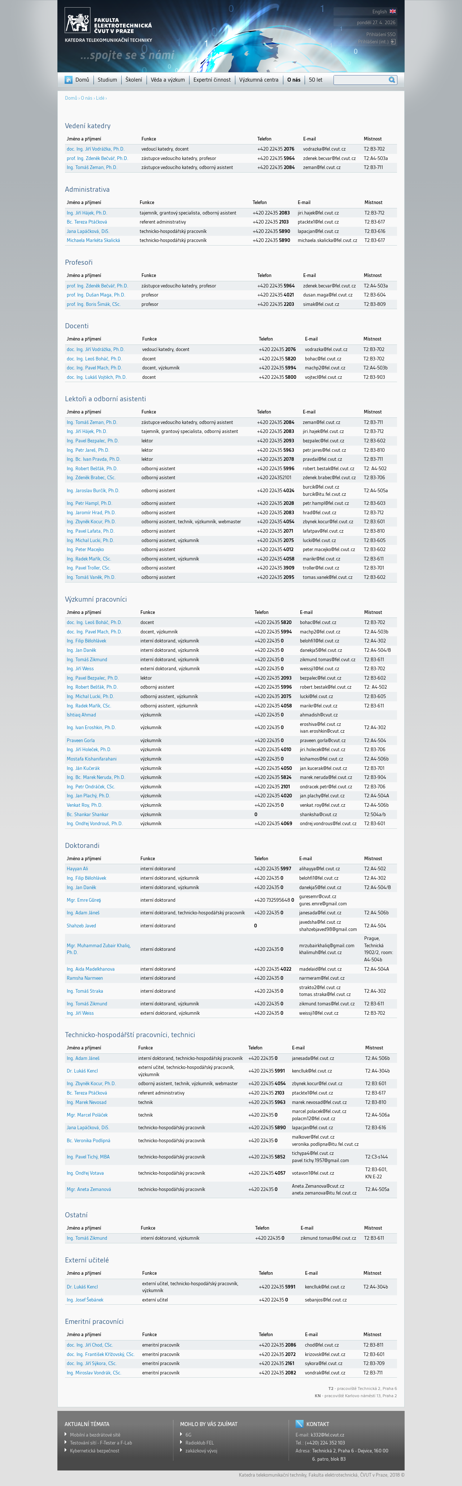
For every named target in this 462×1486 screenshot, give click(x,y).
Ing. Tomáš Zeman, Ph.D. (92, 167)
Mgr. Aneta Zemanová (89, 1189)
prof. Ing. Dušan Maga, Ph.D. (96, 295)
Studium (107, 80)
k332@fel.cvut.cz (327, 1435)
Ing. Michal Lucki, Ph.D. (90, 540)
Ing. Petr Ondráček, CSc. (91, 786)
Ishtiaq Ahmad (81, 715)
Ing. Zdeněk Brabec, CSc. (91, 477)
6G (188, 1435)
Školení (134, 80)
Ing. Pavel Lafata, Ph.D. (91, 531)
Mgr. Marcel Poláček (87, 1115)
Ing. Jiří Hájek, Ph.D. (87, 213)
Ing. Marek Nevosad (86, 1102)
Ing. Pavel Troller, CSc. (89, 568)
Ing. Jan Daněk (81, 650)
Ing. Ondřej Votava (85, 1173)
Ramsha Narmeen (85, 978)
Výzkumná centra (259, 80)
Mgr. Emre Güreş (84, 900)
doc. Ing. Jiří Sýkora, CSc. (92, 1363)
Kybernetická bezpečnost (94, 1450)
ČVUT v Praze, (374, 1475)
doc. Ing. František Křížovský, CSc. (101, 1354)
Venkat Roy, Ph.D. (85, 805)
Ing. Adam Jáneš (83, 912)
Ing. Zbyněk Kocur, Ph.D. (91, 521)
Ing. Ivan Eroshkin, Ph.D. (91, 727)
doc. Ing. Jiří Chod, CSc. (90, 1345)
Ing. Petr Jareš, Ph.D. (88, 450)
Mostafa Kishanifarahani (92, 759)
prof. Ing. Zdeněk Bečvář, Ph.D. (97, 158)
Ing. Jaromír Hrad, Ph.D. (91, 512)
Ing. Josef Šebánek (85, 1300)
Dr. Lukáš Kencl (82, 1071)
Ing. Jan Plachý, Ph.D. (88, 795)
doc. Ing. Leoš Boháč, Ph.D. (94, 358)
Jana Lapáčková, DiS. (88, 231)
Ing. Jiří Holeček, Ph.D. (89, 749)
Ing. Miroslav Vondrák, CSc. (94, 1372)
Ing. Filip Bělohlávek (86, 641)
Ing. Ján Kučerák (83, 768)
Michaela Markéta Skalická (93, 240)
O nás (293, 80)
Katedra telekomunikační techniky (272, 1475)
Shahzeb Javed (81, 925)
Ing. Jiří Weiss (80, 668)
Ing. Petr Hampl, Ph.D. (90, 503)
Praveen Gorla (81, 740)
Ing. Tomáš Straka (85, 991)
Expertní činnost (212, 80)
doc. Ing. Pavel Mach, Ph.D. (94, 368)
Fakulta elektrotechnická (333, 1475)
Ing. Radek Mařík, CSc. (89, 559)
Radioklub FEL (200, 1443)
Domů (82, 80)
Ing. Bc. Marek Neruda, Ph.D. (96, 777)
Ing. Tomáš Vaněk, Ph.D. (91, 577)
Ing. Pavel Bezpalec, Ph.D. (93, 440)
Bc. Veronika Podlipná (88, 1140)
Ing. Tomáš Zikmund (87, 659)
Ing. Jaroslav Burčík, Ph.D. (93, 490)
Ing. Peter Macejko (85, 549)
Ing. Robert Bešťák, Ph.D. (92, 468)
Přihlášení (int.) (373, 41)
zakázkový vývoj (201, 1450)
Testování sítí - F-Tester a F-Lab (101, 1443)
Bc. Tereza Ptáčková (87, 222)
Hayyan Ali (77, 868)
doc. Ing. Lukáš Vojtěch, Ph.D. (97, 377)
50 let (315, 80)
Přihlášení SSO (381, 34)
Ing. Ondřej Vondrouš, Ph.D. (95, 823)
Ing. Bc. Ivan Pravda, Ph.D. (94, 459)
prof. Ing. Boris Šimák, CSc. (94, 304)
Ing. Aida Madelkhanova (91, 969)
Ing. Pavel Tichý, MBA (88, 1157)
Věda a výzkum (168, 80)
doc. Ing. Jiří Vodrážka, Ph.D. (96, 149)
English (384, 11)
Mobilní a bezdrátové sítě (95, 1435)
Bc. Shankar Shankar (88, 814)
